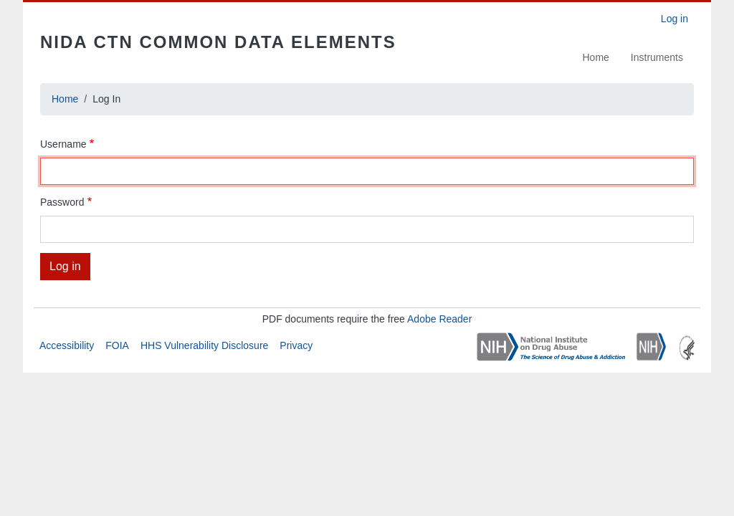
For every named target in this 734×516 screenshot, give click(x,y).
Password (62, 202)
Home (596, 57)
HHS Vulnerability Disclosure (204, 345)
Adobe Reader (439, 319)
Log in (674, 18)
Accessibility (66, 345)
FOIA (117, 345)
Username (63, 144)
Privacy (296, 345)
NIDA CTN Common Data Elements (218, 42)
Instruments (657, 57)
